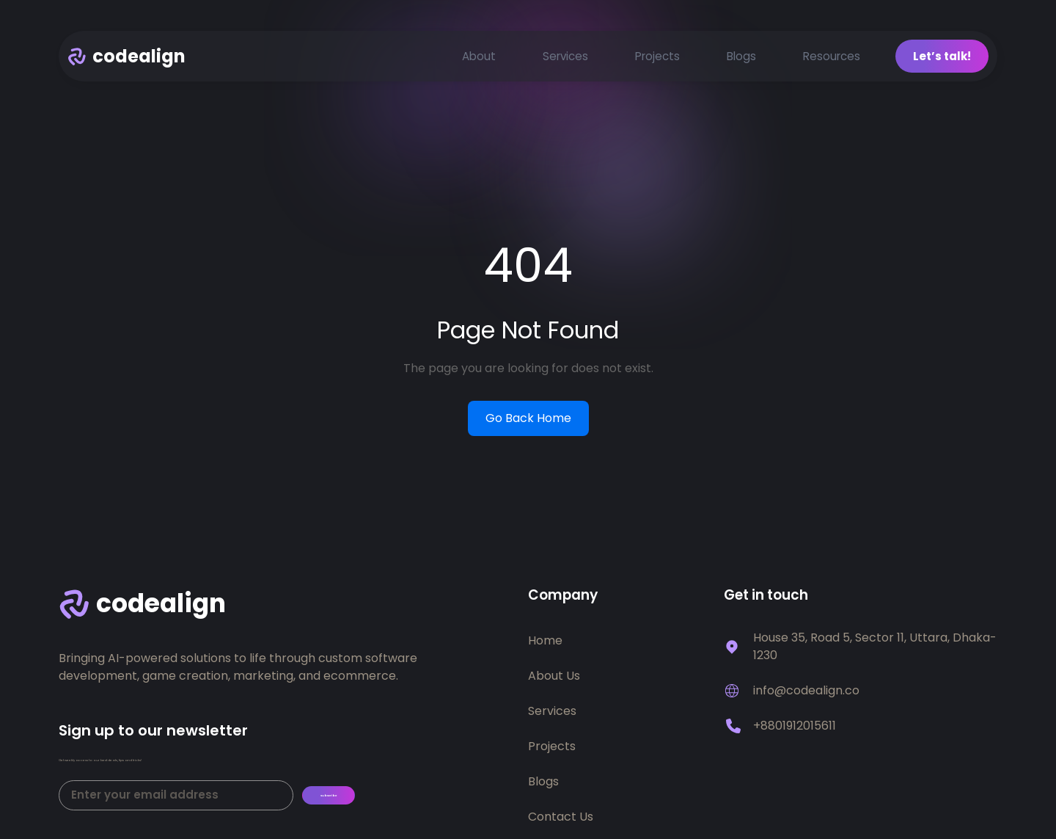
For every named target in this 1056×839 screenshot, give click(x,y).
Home (545, 644)
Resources (831, 60)
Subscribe (350, 813)
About (479, 60)
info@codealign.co (806, 694)
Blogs (741, 60)
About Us (554, 680)
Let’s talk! (942, 60)
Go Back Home (528, 422)
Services (565, 60)
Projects (657, 60)
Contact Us (560, 821)
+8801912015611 (794, 730)
